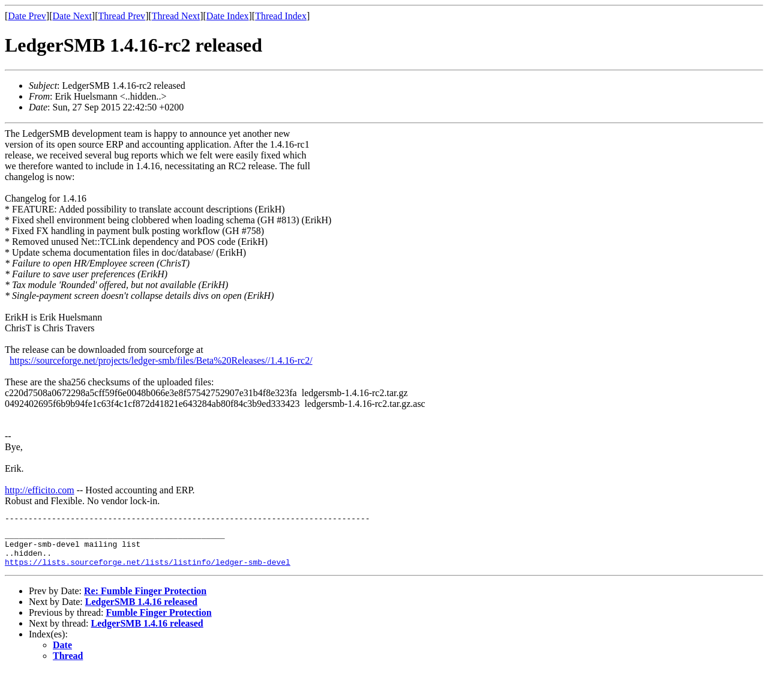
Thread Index (281, 16)
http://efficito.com (39, 490)
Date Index (227, 16)
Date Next (72, 16)
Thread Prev (121, 16)
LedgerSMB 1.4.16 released (141, 611)
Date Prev (27, 16)
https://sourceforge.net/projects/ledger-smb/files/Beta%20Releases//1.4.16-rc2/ (161, 360)
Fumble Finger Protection (158, 621)
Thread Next (176, 16)
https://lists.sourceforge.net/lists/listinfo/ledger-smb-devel (147, 570)
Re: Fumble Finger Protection (145, 600)
